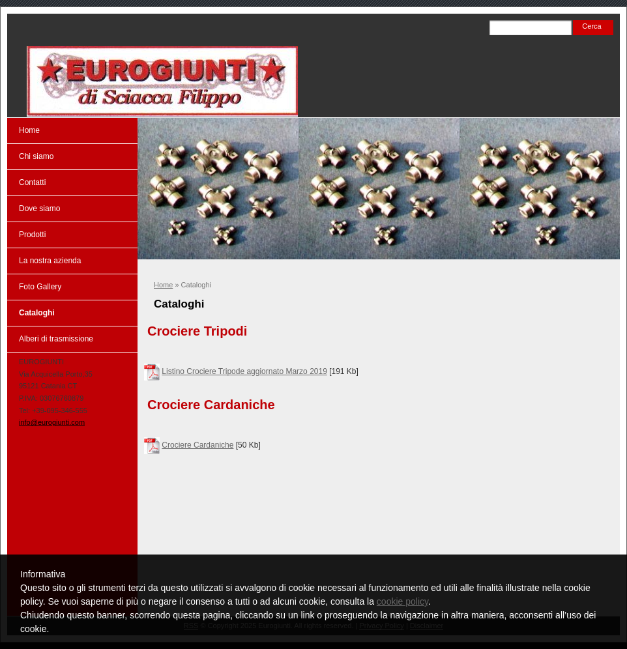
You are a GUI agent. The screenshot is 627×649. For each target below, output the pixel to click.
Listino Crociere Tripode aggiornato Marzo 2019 (244, 371)
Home (163, 285)
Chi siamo (36, 156)
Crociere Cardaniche (197, 445)
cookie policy (402, 601)
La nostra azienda (50, 260)
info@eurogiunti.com (52, 422)
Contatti (32, 182)
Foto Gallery (40, 286)
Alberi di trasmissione (56, 338)
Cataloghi (37, 312)
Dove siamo (39, 208)
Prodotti (32, 234)
